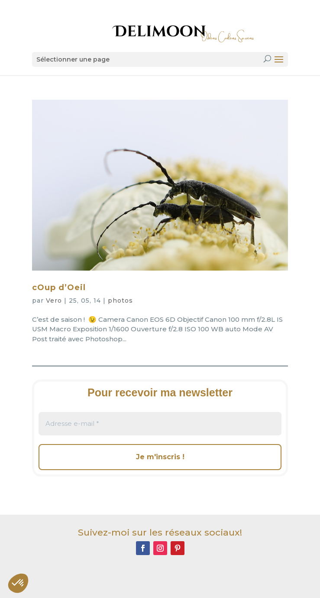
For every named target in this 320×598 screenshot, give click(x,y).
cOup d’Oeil (59, 287)
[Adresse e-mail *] (160, 424)
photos (120, 300)
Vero (54, 300)
